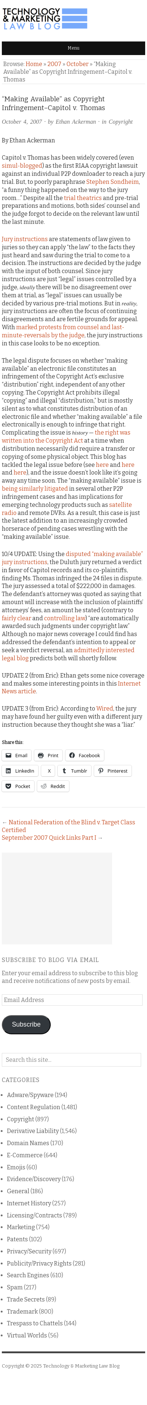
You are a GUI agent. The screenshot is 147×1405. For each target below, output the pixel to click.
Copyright (121, 122)
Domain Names (28, 1143)
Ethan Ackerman (75, 122)
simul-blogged (22, 165)
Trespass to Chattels (35, 1323)
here (102, 464)
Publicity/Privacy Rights (39, 1263)
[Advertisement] (57, 898)
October (78, 64)
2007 (54, 64)
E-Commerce (25, 1155)
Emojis (16, 1167)
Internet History (29, 1203)
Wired (104, 708)
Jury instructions (25, 239)
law (80, 618)
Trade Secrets (26, 1299)
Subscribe (26, 1024)
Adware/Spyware (30, 1095)
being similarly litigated (35, 488)
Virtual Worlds (27, 1335)
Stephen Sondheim (112, 181)
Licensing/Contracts (34, 1215)
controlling (59, 618)
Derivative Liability (33, 1131)
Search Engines (28, 1275)
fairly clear (16, 618)
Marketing (21, 1227)
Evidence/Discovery (34, 1179)
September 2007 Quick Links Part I (49, 837)
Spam (15, 1287)
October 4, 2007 (22, 122)
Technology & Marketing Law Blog (81, 1366)
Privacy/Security (29, 1251)
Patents (17, 1239)
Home (34, 64)
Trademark (22, 1311)
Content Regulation (33, 1107)
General (18, 1191)
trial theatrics (83, 198)
